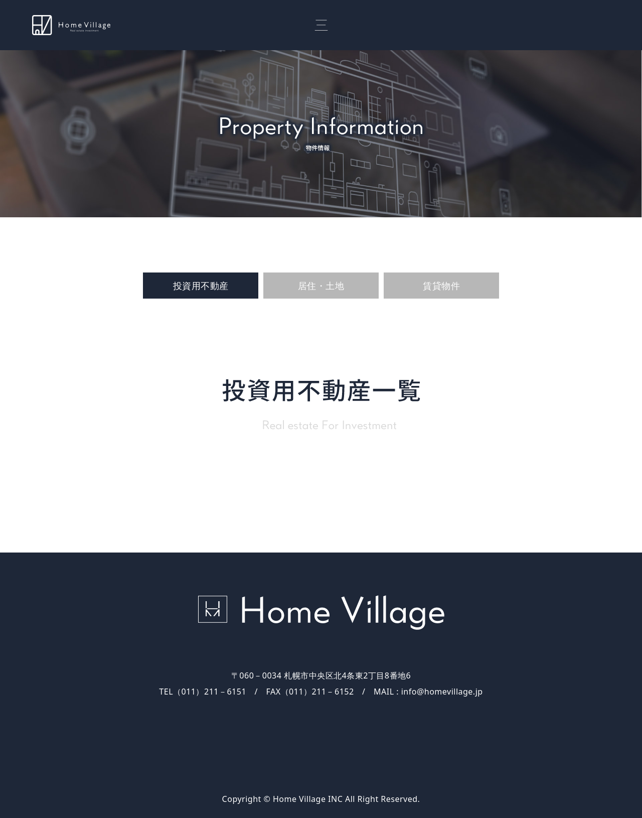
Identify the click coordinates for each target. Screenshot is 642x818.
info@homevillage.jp (442, 691)
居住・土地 (321, 286)
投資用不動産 (201, 286)
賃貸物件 (441, 286)
